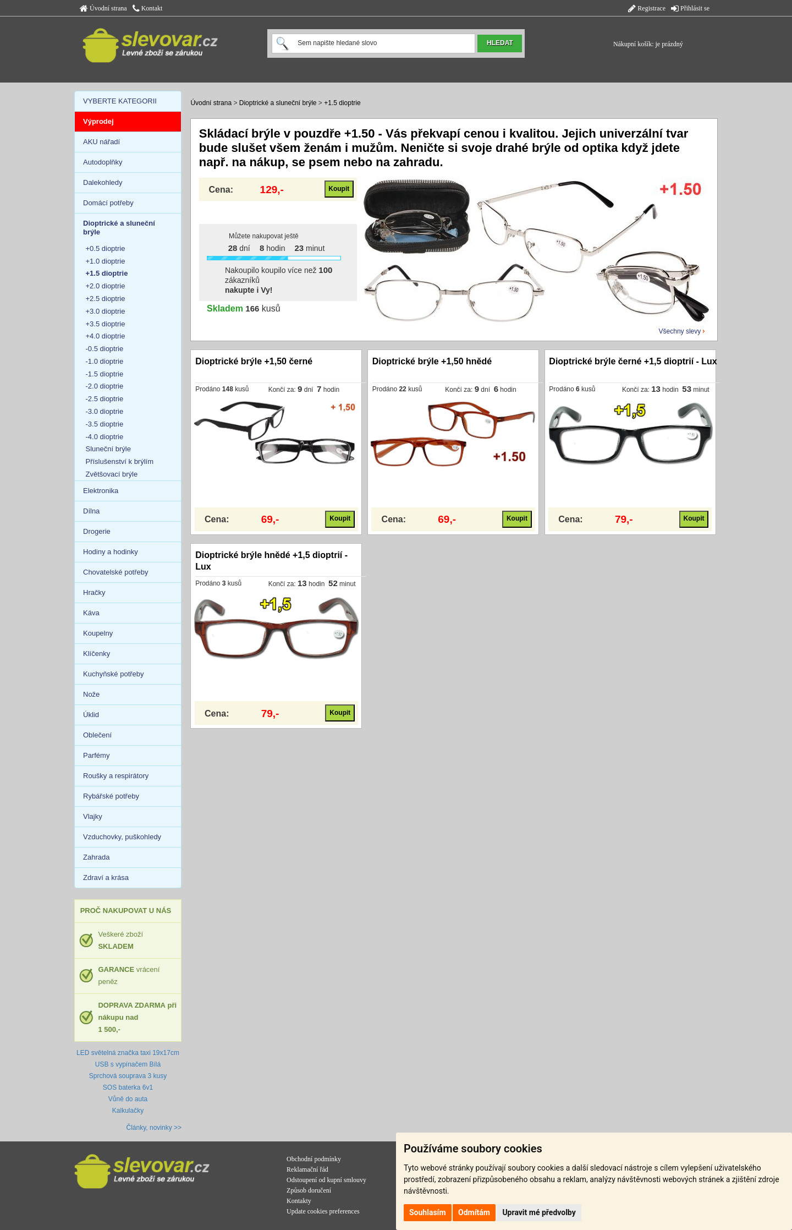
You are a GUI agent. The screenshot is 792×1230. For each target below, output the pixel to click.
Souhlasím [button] (427, 1212)
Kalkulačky (128, 1110)
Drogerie (97, 531)
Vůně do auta (127, 1099)
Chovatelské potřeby (115, 572)
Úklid (91, 714)
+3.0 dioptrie (105, 311)
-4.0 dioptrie (105, 437)
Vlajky (92, 816)
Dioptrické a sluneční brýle (278, 103)
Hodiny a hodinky (110, 552)
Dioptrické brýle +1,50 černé (253, 361)
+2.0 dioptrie (105, 286)
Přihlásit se (690, 8)
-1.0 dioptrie (105, 361)
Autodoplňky (103, 162)
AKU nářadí (101, 142)
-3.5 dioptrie (105, 424)
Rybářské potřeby (111, 796)
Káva (91, 613)
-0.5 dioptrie (105, 349)
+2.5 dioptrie (105, 298)
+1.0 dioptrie (105, 261)
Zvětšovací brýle (112, 474)
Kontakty (299, 1201)
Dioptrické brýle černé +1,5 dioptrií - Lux (633, 361)
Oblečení (97, 735)
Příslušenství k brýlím (120, 461)
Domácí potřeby (108, 203)
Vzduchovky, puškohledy (122, 837)
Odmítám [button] (474, 1212)
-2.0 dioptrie (105, 386)
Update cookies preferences (323, 1211)
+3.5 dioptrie (105, 324)
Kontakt (148, 8)
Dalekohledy (103, 182)
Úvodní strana (103, 8)
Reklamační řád (307, 1169)
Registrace (647, 8)
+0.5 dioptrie (105, 248)
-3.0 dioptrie (105, 411)
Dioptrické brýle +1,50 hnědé (432, 361)
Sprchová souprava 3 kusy (128, 1076)
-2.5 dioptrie (105, 399)
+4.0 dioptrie (105, 336)
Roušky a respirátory (115, 776)
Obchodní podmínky (314, 1159)
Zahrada (96, 857)
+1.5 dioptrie (342, 103)
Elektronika (100, 490)
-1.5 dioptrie (105, 374)
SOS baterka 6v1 (128, 1087)
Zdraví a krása (106, 877)
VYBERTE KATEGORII (120, 101)
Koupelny (98, 633)
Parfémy (96, 755)
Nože (91, 694)
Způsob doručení (309, 1190)
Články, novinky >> (154, 1127)
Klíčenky (96, 653)
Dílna (91, 511)
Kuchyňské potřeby (113, 674)
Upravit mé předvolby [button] (538, 1212)
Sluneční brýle (108, 449)
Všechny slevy (680, 331)
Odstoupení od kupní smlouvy (326, 1180)
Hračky (94, 592)
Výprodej (98, 121)
